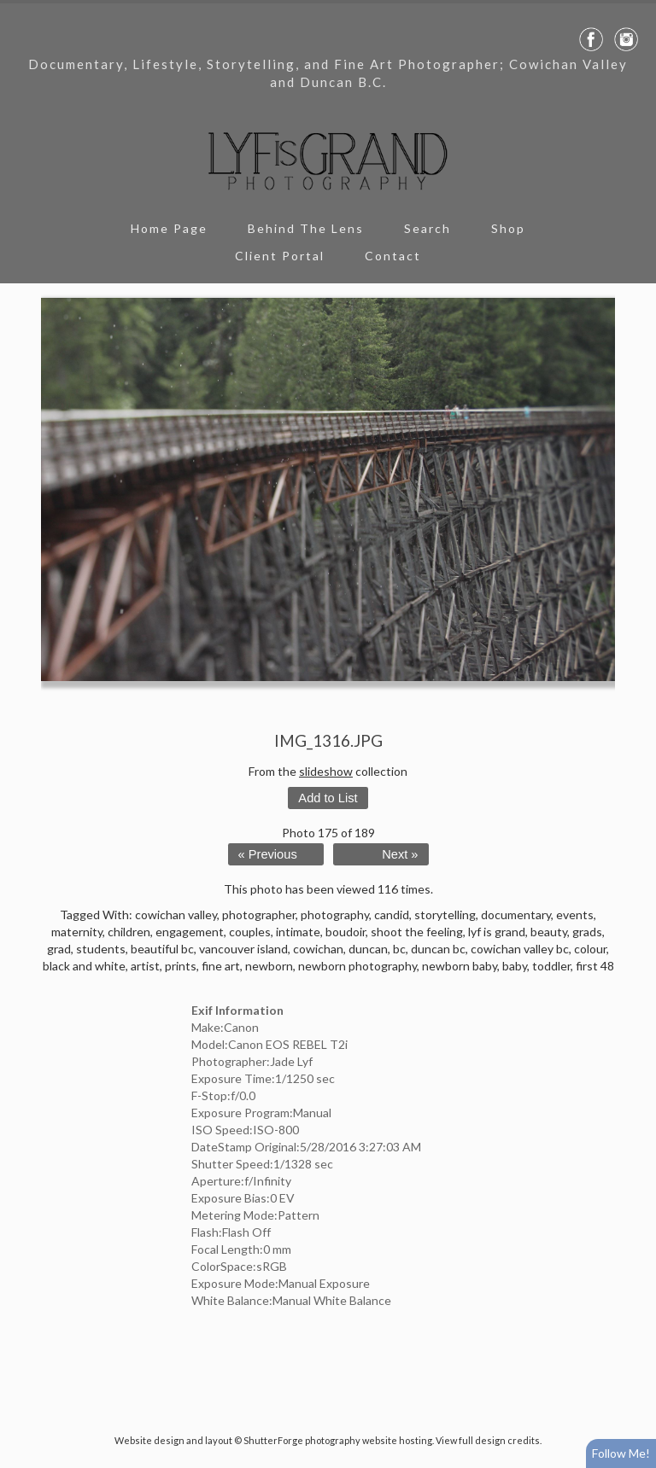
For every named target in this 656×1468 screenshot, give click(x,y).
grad (59, 948)
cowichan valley (176, 914)
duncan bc (438, 948)
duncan (368, 948)
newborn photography (357, 965)
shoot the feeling (417, 931)
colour (590, 948)
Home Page (169, 228)
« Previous (267, 854)
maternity (76, 931)
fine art (221, 965)
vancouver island (243, 948)
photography (335, 914)
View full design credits (488, 1440)
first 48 (595, 965)
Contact (393, 255)
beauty (548, 931)
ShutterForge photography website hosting (337, 1440)
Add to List (327, 798)
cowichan (318, 948)
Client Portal (280, 255)
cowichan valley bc (520, 948)
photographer (259, 914)
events (575, 914)
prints (180, 965)
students (101, 948)
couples (250, 931)
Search (427, 228)
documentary (516, 914)
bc (399, 948)
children (129, 931)
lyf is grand (496, 931)
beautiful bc (162, 948)
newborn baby (459, 965)
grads (587, 931)
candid (391, 914)
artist (145, 965)
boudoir (345, 931)
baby (514, 965)
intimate (298, 931)
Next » (400, 854)
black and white (84, 965)
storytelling (445, 914)
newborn (269, 965)
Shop (508, 228)
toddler (551, 965)
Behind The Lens (306, 228)
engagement (189, 931)
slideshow (326, 771)
